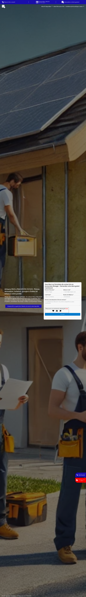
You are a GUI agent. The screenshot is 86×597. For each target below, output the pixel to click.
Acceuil (3, 595)
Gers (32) (24, 595)
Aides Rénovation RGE (58, 6)
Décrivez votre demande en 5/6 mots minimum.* (55, 299)
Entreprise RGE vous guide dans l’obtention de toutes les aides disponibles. (23, 306)
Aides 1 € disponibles (46, 6)
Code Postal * (48, 294)
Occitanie (19, 595)
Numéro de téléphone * (68, 294)
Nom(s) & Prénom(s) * (50, 289)
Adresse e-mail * (67, 289)
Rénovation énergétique (11, 595)
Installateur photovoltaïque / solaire (74, 6)
